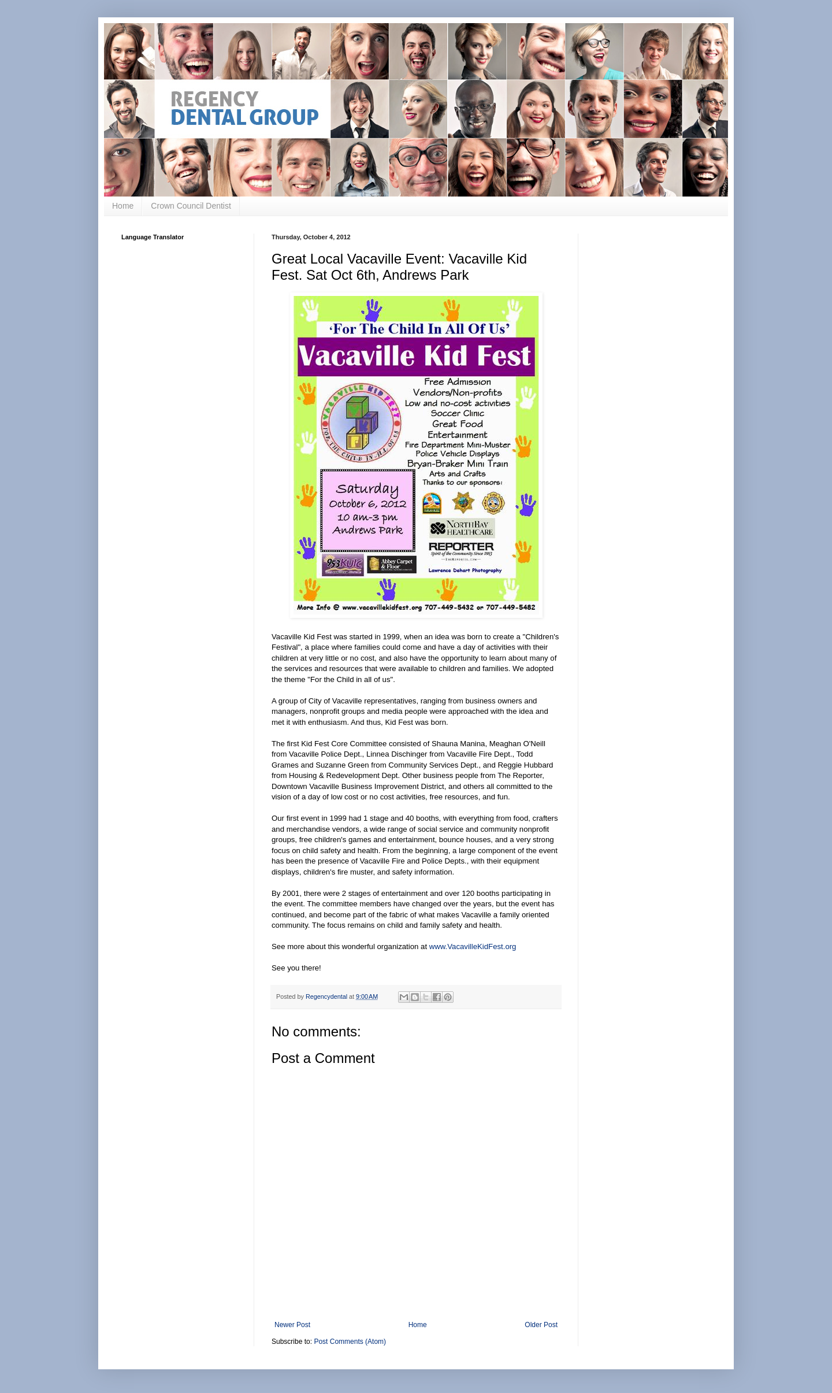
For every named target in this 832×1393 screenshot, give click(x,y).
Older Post (541, 1325)
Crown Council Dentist (191, 205)
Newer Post (292, 1325)
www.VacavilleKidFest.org (473, 946)
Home (122, 205)
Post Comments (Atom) (350, 1342)
